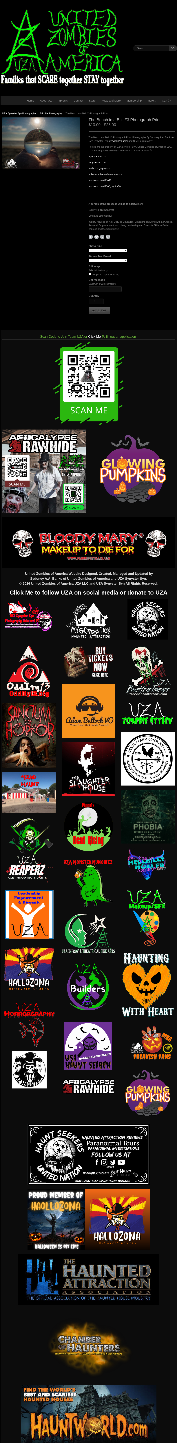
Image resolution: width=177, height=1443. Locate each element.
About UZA (46, 100)
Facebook (91, 237)
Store (92, 100)
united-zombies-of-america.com (105, 174)
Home (30, 100)
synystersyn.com (118, 141)
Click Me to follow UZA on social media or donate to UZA (88, 592)
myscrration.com (97, 156)
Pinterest (102, 237)
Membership (134, 100)
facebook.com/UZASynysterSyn (105, 186)
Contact (78, 100)
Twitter (96, 237)
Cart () (166, 100)
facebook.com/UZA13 (100, 180)
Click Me (94, 336)
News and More (111, 100)
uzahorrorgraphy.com (100, 168)
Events (63, 100)
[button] (99, 310)
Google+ (108, 237)
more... (151, 100)
